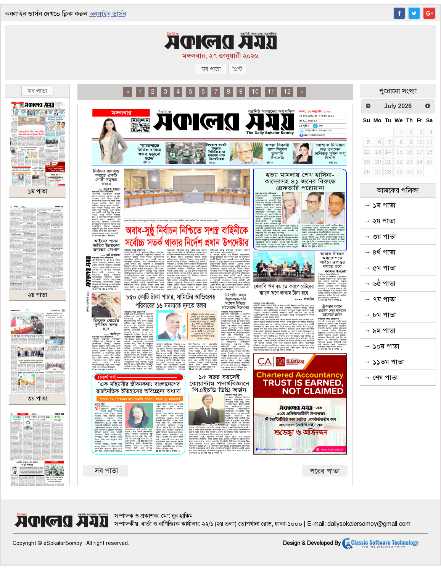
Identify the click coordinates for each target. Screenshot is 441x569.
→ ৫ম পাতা (380, 268)
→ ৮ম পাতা (380, 315)
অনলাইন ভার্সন (107, 14)
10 (255, 92)
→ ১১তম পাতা (384, 362)
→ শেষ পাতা (381, 377)
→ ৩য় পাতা (380, 236)
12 (287, 92)
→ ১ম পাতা (380, 205)
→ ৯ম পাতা (380, 330)
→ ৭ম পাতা (380, 299)
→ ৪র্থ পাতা (380, 252)
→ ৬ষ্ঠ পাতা (380, 283)
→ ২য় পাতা (379, 221)
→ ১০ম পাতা (381, 346)
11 (271, 92)
